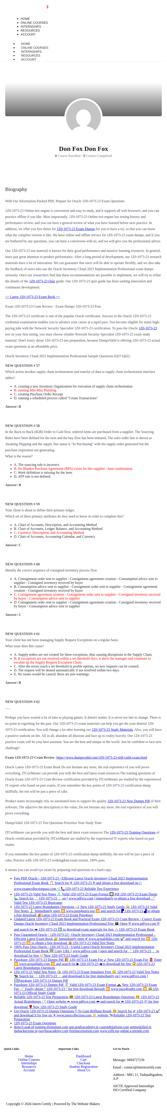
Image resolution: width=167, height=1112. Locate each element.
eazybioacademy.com (53, 1031)
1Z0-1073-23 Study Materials (112, 729)
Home (29, 1056)
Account (28, 59)
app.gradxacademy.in (84, 1027)
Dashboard (83, 1056)
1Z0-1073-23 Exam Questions (35, 1023)
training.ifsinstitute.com (51, 1027)
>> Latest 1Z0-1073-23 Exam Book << (32, 297)
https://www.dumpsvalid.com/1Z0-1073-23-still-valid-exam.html (102, 757)
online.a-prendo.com (134, 1031)
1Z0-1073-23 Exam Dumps (76, 229)
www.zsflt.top (109, 1031)
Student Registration (83, 1066)
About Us (83, 1070)
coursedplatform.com (114, 1027)
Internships (29, 1063)
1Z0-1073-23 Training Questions (133, 832)
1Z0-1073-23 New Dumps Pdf (128, 801)
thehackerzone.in (26, 1031)
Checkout (83, 1063)
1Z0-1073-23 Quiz (42, 281)
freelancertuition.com (84, 1031)
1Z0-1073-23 (148, 328)
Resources (29, 1066)
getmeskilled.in (140, 1027)
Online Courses (29, 1059)
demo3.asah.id (24, 1027)
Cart (83, 1059)
